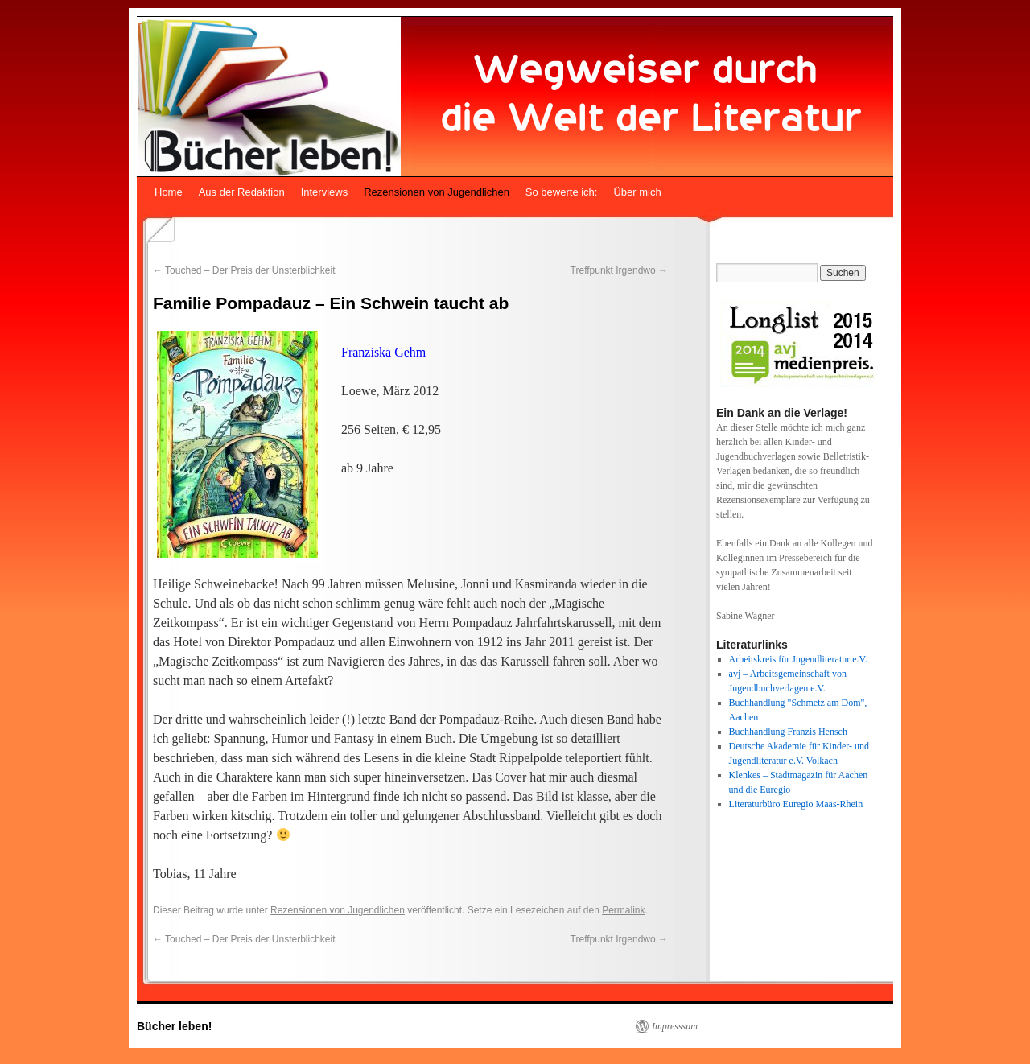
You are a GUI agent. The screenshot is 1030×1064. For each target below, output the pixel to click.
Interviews (324, 192)
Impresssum (675, 1026)
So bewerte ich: (561, 192)
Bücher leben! (174, 1026)
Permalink (623, 910)
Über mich (637, 192)
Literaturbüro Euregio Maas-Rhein (796, 804)
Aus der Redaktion (242, 192)
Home (168, 192)
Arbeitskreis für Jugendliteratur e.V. (798, 659)
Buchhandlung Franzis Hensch (788, 731)
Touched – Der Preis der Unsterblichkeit (244, 270)
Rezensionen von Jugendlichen (436, 192)
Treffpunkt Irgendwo (619, 270)
